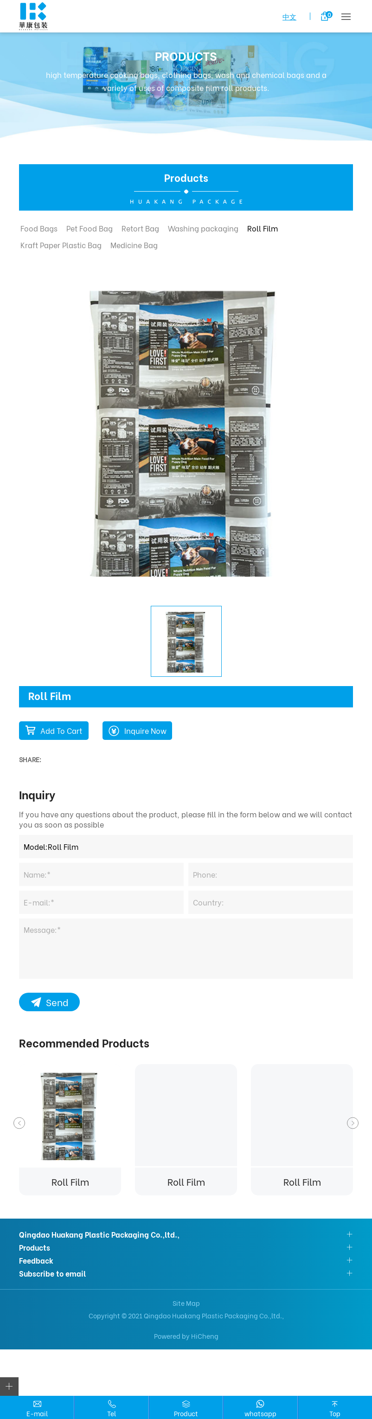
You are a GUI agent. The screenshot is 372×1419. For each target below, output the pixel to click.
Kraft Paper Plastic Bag (61, 244)
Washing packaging (203, 228)
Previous (19, 1123)
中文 (289, 16)
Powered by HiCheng (186, 1336)
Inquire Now (145, 730)
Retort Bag (140, 228)
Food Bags (39, 228)
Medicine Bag (134, 244)
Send (57, 1001)
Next (353, 1123)
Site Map (186, 1303)
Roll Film (262, 228)
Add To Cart (61, 730)
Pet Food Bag (89, 228)
